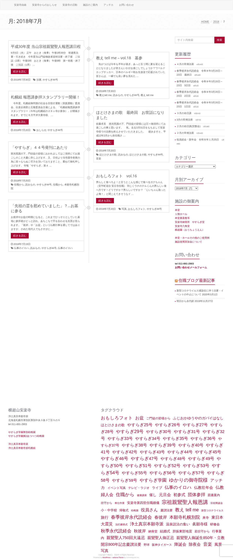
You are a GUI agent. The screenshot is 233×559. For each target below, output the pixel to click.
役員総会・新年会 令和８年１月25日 (198, 139)
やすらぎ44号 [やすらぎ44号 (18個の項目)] (180, 452)
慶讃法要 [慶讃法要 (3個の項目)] (166, 510)
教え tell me (147, 95)
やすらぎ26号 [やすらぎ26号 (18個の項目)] (167, 425)
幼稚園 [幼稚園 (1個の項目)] (134, 510)
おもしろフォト (136, 208)
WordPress (107, 557)
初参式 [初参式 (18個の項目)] (179, 494)
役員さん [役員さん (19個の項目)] (149, 510)
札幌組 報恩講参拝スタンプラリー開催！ (45, 97)
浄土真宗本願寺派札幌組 (22, 448)
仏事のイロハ (21, 248)
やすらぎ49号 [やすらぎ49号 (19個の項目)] (201, 458)
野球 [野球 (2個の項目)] (146, 544)
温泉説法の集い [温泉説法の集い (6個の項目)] (178, 524)
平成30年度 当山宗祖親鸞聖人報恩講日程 (46, 46)
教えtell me (105, 95)
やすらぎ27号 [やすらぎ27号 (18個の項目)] (195, 425)
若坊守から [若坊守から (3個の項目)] (202, 531)
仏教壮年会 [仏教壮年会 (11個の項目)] (203, 487)
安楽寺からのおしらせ (44, 4)
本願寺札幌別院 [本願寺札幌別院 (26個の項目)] (184, 517)
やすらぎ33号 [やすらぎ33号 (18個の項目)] (120, 438)
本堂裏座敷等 (182, 218)
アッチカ (108, 4)
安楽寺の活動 (69, 4)
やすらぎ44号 (50, 79)
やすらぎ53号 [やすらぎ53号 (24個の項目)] (196, 465)
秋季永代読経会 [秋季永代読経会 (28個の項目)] (116, 530)
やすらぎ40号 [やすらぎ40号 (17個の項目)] (191, 445)
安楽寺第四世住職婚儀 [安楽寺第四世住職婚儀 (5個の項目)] (143, 503)
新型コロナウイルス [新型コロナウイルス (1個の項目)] (212, 510)
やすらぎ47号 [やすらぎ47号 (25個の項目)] (144, 458)
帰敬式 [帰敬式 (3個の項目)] (124, 510)
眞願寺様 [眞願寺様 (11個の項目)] (200, 524)
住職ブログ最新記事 (197, 280)
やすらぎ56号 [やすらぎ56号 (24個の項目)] (162, 472)
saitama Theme (118, 557)
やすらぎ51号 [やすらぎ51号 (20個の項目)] (138, 465)
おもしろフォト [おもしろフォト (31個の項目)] (117, 417)
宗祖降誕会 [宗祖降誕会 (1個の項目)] (216, 503)
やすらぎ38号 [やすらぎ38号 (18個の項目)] (134, 445)
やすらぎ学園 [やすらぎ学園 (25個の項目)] (153, 480)
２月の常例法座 (186, 132)
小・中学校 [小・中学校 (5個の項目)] (109, 510)
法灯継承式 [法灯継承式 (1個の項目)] (121, 524)
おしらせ (41, 130)
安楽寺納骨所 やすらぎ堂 (190, 222)
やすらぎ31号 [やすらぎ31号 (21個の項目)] (187, 431)
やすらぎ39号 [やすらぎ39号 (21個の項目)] (162, 445)
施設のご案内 (90, 4)
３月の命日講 (184, 113)
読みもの (118, 95)
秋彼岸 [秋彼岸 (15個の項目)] (140, 531)
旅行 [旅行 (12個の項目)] (104, 517)
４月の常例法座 (186, 64)
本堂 (177, 210)
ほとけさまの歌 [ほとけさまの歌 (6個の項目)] (113, 425)
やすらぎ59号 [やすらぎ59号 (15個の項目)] (124, 480)
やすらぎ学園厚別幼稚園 (22, 432)
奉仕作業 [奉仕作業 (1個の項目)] (120, 503)
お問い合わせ (126, 4)
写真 (124, 208)
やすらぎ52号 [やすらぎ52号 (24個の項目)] (167, 465)
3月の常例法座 (185, 119)
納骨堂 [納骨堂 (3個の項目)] (152, 531)
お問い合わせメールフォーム (191, 267)
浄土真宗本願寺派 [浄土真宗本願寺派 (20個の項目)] (146, 524)
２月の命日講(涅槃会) (189, 126)
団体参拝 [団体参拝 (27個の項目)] (196, 494)
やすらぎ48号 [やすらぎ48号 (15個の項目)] (173, 458)
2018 (216, 21)
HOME (205, 21)
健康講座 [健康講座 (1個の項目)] (142, 495)
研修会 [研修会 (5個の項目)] (215, 524)
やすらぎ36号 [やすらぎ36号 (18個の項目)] (203, 438)
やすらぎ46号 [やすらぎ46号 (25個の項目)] (114, 458)
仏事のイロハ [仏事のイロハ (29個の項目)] (178, 487)
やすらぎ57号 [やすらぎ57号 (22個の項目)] (191, 472)
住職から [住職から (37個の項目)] (125, 494)
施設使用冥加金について (188, 241)
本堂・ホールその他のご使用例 (192, 237)
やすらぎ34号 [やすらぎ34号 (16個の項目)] (147, 438)
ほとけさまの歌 (108, 154)
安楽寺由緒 (20, 4)
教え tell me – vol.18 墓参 (119, 57)
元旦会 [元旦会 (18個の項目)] (165, 494)
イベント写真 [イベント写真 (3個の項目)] (116, 487)
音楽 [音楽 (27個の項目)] (207, 544)
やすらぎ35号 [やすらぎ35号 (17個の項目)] (175, 438)
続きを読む (19, 71)
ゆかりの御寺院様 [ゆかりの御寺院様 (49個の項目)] (188, 480)
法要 (38, 79)
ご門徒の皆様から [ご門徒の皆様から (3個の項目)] (158, 418)
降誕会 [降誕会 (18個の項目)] (180, 544)
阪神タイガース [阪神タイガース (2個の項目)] (162, 544)
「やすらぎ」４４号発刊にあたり (39, 147)
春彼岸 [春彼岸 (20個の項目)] (160, 517)
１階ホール (181, 214)
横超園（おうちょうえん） (190, 229)
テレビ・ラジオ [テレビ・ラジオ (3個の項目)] (138, 487)
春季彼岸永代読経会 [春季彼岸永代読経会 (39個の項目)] (131, 517)
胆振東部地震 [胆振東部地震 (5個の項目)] (182, 531)
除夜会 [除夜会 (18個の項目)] (195, 544)
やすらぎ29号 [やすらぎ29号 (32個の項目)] (130, 431)
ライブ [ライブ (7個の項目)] (157, 488)
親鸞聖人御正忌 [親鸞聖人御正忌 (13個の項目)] (160, 538)
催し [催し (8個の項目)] (152, 495)
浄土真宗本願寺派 (18, 444)
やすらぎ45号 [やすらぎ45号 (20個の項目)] (208, 452)
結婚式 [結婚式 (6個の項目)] (165, 531)
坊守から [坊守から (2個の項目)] (106, 502)
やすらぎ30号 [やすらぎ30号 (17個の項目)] (158, 431)
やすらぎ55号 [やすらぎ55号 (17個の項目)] (134, 473)
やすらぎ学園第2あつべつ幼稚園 (26, 436)
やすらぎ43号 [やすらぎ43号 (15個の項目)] (152, 452)
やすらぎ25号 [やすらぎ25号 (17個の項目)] (139, 425)
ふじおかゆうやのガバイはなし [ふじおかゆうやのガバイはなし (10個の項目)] (198, 418)
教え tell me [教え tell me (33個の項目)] (187, 509)
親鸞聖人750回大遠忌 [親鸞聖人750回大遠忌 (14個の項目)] (126, 537)
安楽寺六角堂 (182, 226)
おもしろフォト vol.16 (116, 175)
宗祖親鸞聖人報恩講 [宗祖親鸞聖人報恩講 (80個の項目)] (185, 502)
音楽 (98, 158)
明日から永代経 (185, 301)
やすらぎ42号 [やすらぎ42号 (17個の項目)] (124, 452)
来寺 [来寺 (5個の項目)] (205, 517)
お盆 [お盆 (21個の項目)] (139, 418)
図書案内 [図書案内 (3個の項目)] (214, 495)
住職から (19, 184)
